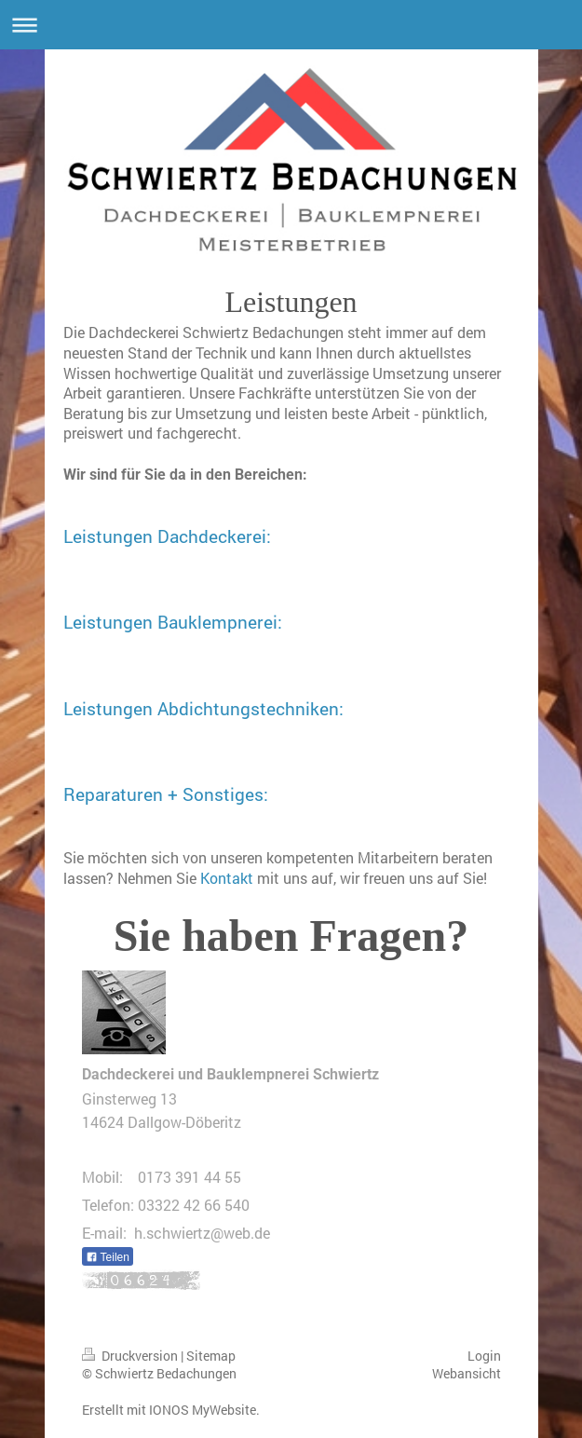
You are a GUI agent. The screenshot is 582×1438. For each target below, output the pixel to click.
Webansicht (466, 1373)
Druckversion (131, 1355)
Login (484, 1355)
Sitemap (211, 1355)
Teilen (107, 1257)
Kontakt (226, 878)
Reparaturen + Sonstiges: (165, 794)
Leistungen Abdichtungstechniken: (203, 708)
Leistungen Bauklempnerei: (172, 621)
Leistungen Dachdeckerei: (167, 536)
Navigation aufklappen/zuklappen (291, 25)
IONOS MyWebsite (202, 1409)
